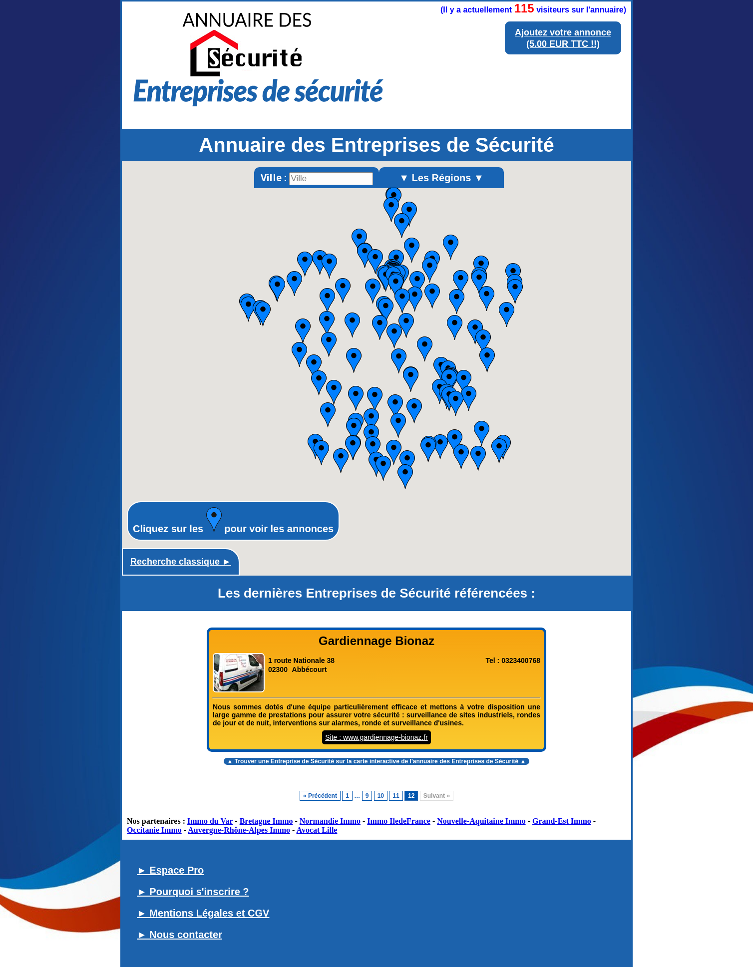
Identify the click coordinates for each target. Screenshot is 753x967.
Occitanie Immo (154, 830)
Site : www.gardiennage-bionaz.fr (376, 737)
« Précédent (320, 795)
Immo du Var (210, 821)
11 (395, 795)
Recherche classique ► (180, 562)
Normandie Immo (330, 821)
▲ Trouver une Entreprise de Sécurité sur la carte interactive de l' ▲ (376, 761)
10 (380, 795)
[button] (411, 250)
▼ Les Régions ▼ (441, 177)
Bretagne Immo (266, 821)
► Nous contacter (179, 934)
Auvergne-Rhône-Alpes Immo (239, 830)
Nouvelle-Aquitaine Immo (481, 821)
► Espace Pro (170, 870)
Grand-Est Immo (561, 821)
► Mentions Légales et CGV (203, 913)
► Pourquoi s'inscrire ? (193, 891)
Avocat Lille (317, 830)
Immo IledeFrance (398, 821)
